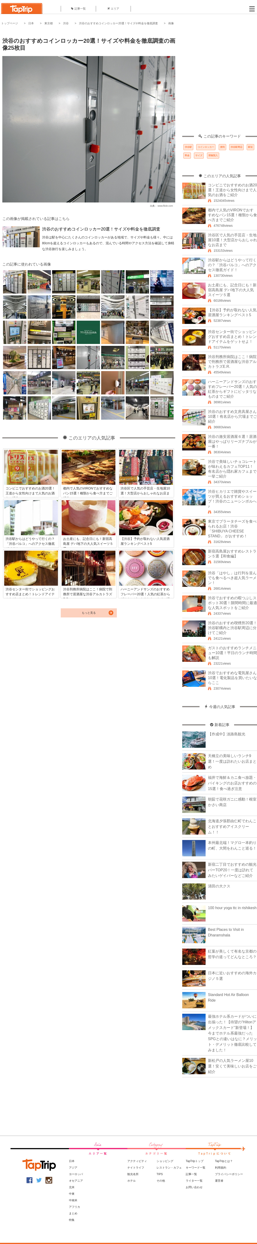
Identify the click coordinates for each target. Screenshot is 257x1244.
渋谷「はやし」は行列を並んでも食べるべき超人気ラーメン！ (232, 578)
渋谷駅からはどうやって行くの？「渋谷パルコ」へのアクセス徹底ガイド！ (232, 265)
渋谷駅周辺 (236, 147)
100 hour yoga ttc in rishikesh (232, 908)
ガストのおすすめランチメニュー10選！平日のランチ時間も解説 (232, 653)
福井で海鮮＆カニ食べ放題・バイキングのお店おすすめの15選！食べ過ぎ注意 (232, 783)
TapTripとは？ (224, 1161)
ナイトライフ (135, 1167)
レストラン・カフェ (169, 1167)
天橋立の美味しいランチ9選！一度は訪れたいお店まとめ (232, 761)
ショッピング (165, 1161)
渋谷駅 (188, 147)
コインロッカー (206, 147)
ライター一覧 (194, 1180)
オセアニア (76, 1180)
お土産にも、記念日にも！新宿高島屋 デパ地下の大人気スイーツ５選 (232, 290)
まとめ (73, 1213)
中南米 (73, 1200)
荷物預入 (213, 155)
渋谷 (66, 23)
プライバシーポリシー (229, 1174)
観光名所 (133, 1174)
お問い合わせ (194, 1187)
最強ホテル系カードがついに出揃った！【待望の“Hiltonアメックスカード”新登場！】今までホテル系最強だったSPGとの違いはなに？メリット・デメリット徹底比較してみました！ (232, 1033)
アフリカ (74, 1207)
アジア (73, 1167)
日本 (31, 23)
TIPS (160, 1174)
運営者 (219, 1180)
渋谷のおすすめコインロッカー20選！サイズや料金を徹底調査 (118, 23)
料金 (187, 155)
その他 (161, 1180)
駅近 (250, 147)
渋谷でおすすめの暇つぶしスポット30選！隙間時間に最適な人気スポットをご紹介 (232, 603)
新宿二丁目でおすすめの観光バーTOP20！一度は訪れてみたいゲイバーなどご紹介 (232, 870)
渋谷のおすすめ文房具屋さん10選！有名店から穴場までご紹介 (232, 416)
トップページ (9, 23)
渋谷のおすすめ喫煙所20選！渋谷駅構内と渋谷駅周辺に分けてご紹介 (232, 628)
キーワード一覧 (195, 1167)
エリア (113, 8)
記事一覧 (78, 8)
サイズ (198, 155)
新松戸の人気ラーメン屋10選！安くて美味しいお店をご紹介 (232, 1066)
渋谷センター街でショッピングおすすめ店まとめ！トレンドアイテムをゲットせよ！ (232, 337)
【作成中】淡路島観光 (226, 734)
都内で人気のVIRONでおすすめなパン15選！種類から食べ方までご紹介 (232, 215)
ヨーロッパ (76, 1174)
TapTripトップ (194, 1161)
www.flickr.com (165, 206)
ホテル (131, 1180)
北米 (72, 1187)
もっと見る (89, 612)
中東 (72, 1193)
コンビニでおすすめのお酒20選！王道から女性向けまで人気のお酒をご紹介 (232, 190)
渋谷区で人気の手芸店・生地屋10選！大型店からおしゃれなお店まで (232, 240)
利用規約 (220, 1167)
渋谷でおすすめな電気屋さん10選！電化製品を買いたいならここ (232, 678)
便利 (222, 147)
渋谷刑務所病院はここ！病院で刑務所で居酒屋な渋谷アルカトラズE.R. (232, 362)
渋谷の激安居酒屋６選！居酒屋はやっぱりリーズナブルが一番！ (232, 441)
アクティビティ (137, 1161)
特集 (72, 1220)
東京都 (48, 23)
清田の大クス (219, 886)
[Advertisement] (52, 82)
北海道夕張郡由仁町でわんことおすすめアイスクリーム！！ (232, 826)
